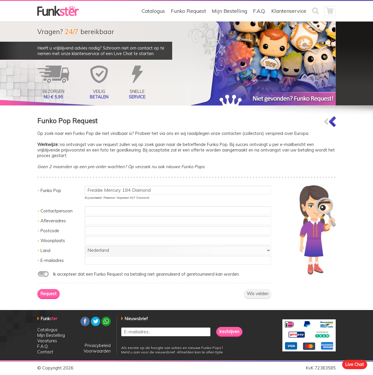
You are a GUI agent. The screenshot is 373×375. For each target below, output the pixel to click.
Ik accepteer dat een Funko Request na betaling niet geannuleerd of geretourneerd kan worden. (146, 274)
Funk (49, 318)
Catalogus (153, 11)
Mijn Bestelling (229, 11)
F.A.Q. (259, 11)
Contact (45, 352)
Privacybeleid (98, 345)
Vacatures (47, 341)
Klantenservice (288, 11)
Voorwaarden (97, 351)
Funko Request (188, 11)
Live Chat (354, 364)
